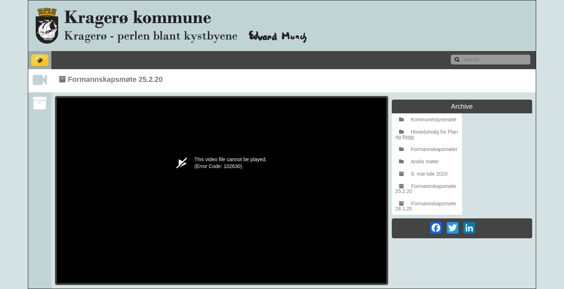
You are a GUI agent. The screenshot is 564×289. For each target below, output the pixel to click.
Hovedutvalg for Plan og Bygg (426, 134)
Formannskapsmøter (428, 149)
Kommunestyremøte (428, 119)
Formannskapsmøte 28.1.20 (425, 206)
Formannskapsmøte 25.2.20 (425, 188)
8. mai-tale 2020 (423, 174)
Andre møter (419, 161)
